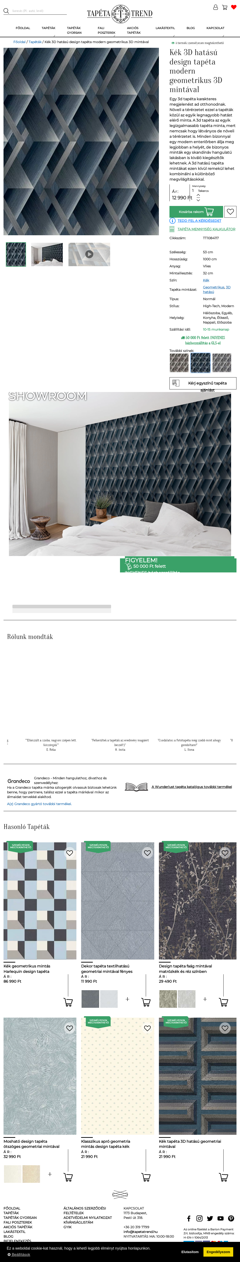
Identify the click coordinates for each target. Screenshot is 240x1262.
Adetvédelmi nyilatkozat (88, 1218)
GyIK (67, 1227)
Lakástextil (14, 1232)
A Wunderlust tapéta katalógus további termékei (192, 787)
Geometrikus (213, 287)
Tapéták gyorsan (20, 1218)
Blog (8, 1236)
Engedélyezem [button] (218, 1252)
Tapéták (35, 42)
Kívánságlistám (78, 1222)
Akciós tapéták (18, 1227)
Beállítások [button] (19, 1255)
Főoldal (19, 42)
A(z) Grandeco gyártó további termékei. (39, 804)
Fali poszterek (18, 1222)
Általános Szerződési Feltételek (85, 1210)
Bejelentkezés (17, 1241)
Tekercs (203, 191)
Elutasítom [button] (190, 1252)
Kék (206, 280)
